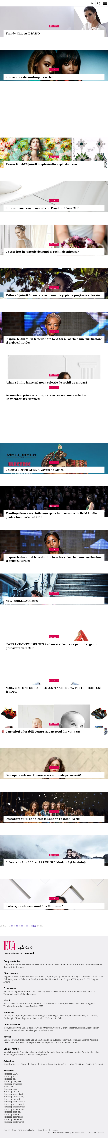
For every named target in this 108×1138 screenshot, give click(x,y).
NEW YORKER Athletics (22, 600)
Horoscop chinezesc (13, 1084)
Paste (14, 1039)
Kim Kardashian (40, 976)
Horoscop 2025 (10, 1076)
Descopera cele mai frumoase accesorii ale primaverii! (43, 775)
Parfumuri (25, 991)
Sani (48, 991)
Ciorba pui (45, 1042)
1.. (9, 926)
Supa (49, 1039)
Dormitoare (61, 1052)
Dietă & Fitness (12, 1024)
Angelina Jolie (80, 976)
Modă (7, 1000)
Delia (23, 979)
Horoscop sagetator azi (14, 1106)
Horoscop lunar (11, 1089)
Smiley (11, 979)
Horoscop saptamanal (14, 1122)
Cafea (43, 1039)
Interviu (16, 1064)
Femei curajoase (32, 1054)
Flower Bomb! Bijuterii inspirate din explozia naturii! (43, 164)
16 (27, 926)
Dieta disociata (10, 1030)
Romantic (17, 964)
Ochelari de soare (21, 1006)
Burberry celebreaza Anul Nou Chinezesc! (34, 906)
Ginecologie (39, 1015)
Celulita (79, 991)
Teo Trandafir (67, 976)
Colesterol (63, 1015)
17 (29, 926)
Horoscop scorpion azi (14, 1104)
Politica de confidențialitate (58, 1132)
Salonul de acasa (28, 994)
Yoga (39, 1027)
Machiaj (41, 991)
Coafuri (34, 991)
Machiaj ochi (88, 991)
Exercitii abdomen (69, 1027)
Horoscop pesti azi (12, 1111)
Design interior (74, 1052)
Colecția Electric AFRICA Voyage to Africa (35, 470)
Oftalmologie (21, 1018)
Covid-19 (90, 1064)
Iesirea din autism (49, 1064)
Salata (37, 1039)
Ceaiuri (14, 1015)
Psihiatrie (62, 1018)
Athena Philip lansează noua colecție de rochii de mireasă (46, 382)
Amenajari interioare (29, 1052)
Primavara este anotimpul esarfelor (31, 77)
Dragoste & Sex (12, 961)
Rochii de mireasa (33, 1003)
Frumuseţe (10, 988)
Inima (20, 1015)
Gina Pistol (31, 979)
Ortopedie (52, 1018)
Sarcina (7, 1015)
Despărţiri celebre (66, 1064)
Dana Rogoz (92, 976)
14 (22, 926)
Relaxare (33, 1027)
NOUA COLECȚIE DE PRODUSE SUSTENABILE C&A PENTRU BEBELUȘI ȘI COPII (53, 689)
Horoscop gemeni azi (13, 1094)
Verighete (8, 1006)
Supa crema (83, 1039)
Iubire (50, 964)
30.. (41, 926)
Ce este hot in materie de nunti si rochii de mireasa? (42, 251)
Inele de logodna (87, 1003)
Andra (17, 979)
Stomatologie (52, 1015)
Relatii (38, 964)
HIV (45, 1018)
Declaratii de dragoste (14, 967)
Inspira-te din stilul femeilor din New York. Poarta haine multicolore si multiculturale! (54, 340)
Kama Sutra (72, 964)
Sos (32, 1039)
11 (14, 926)
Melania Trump (56, 979)
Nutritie (81, 1027)
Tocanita (65, 1039)
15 (24, 926)
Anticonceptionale (77, 1015)
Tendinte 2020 (36, 1006)
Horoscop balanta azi (13, 1116)
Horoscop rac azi (11, 1091)
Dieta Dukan (22, 1027)
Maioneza (14, 1042)
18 (32, 926)
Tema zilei (35, 1064)
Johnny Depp (54, 976)
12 (17, 926)
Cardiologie (9, 1018)
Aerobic (56, 1027)
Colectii (54, 26)
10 (12, 926)
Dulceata (57, 1039)
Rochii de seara (17, 1003)
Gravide (21, 1054)
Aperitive (94, 1039)
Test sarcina (91, 1015)
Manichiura (56, 991)
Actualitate (10, 1061)
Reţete (7, 1036)
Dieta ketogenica (32, 1030)
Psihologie (29, 1015)
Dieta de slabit (92, 1027)
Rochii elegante (72, 1003)
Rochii (10, 991)
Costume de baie (49, 1003)
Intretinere (47, 1027)
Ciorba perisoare (32, 1042)
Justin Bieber (42, 979)
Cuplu (44, 964)
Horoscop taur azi (12, 1099)
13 (19, 926)
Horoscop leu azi (11, 1114)
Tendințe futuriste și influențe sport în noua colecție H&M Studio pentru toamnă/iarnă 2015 (51, 515)
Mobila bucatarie (11, 1052)
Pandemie (99, 1064)
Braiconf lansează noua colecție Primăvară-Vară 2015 (42, 208)
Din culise (8, 1064)
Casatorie (58, 964)
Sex (64, 964)
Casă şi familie (12, 1048)
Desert (7, 1042)
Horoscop (9, 1070)
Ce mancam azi (70, 1042)
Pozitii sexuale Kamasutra (90, 964)
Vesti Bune (80, 1064)
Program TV (69, 979)
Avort (29, 1018)
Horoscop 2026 (10, 1073)
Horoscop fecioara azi (13, 1096)
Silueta (21, 1030)
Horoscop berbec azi (13, 1119)
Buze (72, 991)
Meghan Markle (11, 976)
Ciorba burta (57, 1042)
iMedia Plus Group (29, 1130)
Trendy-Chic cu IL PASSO (23, 33)
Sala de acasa (47, 1030)
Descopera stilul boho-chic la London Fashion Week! (43, 819)
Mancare (8, 1039)
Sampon (65, 991)
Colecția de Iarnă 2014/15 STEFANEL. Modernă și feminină (46, 862)
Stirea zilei (25, 1064)
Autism (44, 1054)
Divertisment (11, 973)
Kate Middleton (26, 976)
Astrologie (8, 1086)
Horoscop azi (9, 1078)
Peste (27, 1039)
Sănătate (9, 1012)
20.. (38, 926)
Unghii (17, 991)
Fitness (12, 1027)
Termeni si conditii (79, 1132)
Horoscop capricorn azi (14, 1101)
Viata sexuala (28, 964)
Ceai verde (38, 1018)
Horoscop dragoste (12, 1081)
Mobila (42, 1052)
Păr (5, 991)
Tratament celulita (12, 994)
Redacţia (92, 1132)
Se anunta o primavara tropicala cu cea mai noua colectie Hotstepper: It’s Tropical (46, 397)
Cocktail (73, 1039)
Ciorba (21, 1039)
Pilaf (22, 1042)
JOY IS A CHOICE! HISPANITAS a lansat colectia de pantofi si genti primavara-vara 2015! (51, 646)
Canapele (50, 1052)
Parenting (86, 1052)
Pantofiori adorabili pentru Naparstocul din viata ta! (43, 731)
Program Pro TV (82, 979)
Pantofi (61, 1003)
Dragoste (8, 964)
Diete (6, 1027)
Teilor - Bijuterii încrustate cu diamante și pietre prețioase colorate (53, 295)
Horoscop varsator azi (13, 1109)
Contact (101, 1132)
